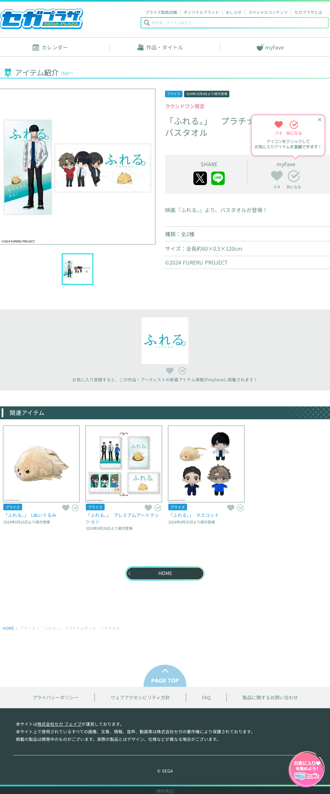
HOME (8, 628)
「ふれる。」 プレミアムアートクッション (122, 518)
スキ (277, 175)
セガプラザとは (308, 12)
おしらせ (234, 12)
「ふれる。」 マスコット (193, 515)
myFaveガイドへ (306, 770)
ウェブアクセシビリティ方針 (140, 697)
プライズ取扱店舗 (161, 12)
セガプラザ (41, 18)
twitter (200, 178)
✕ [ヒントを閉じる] (319, 120)
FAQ (206, 697)
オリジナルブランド (201, 12)
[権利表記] (165, 791)
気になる (294, 176)
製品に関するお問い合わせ (270, 697)
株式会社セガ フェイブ (59, 724)
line (218, 178)
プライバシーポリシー (55, 697)
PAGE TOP (165, 676)
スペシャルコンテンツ (268, 12)
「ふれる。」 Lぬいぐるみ (29, 515)
